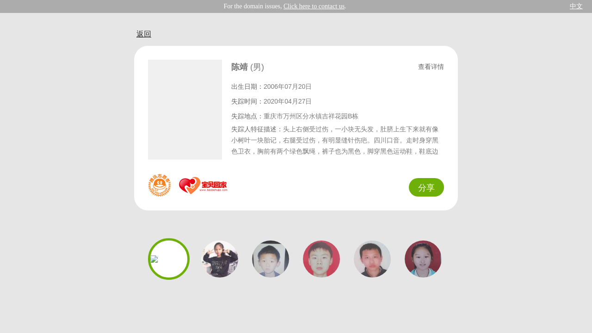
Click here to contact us (314, 6)
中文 (576, 6)
